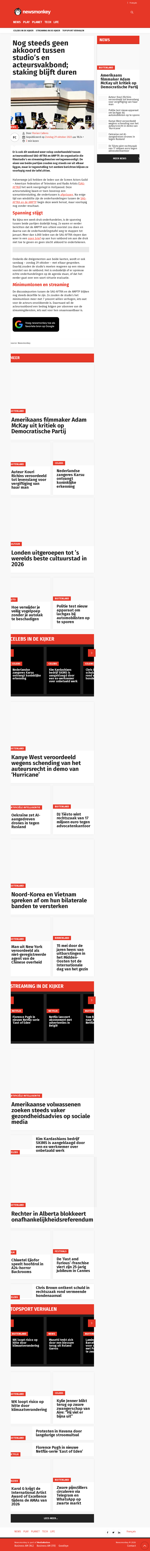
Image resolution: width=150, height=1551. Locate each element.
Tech (48, 22)
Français (133, 3)
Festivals (61, 1248)
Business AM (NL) (24, 1543)
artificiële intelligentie (25, 804)
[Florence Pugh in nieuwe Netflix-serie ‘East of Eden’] (20, 1447)
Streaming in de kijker (48, 30)
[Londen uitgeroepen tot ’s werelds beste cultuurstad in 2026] (51, 519)
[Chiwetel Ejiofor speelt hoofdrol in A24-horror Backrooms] (29, 1240)
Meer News (127, 159)
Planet (37, 22)
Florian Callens (40, 133)
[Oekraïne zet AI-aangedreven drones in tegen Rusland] (29, 795)
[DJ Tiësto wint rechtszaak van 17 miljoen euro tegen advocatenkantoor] (73, 794)
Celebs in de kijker (23, 30)
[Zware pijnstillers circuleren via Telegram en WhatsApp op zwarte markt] (73, 1467)
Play (26, 22)
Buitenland (17, 408)
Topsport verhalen (73, 30)
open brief (34, 238)
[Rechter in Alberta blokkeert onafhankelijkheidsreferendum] (52, 1179)
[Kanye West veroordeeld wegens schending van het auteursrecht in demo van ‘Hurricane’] (51, 723)
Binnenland (62, 935)
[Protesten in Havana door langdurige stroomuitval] (20, 1430)
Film (12, 1249)
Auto (13, 596)
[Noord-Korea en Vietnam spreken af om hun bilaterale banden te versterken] (51, 861)
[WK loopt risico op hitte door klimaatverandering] (29, 1381)
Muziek (14, 1478)
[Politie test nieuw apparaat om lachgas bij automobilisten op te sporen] (73, 586)
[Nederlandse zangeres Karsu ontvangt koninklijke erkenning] (73, 451)
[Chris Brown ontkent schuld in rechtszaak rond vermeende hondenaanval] (20, 1288)
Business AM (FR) (46, 1543)
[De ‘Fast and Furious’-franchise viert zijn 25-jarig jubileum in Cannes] (73, 1239)
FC (14, 137)
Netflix (14, 1451)
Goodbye (63, 1543)
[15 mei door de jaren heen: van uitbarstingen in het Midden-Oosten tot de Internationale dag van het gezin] (73, 925)
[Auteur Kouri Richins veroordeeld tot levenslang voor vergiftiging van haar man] (29, 451)
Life (56, 22)
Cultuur (15, 541)
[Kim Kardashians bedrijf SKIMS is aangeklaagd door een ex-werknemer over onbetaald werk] (20, 1139)
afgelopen (66, 194)
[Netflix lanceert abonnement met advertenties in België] (63, 1001)
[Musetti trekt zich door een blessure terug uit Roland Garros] (63, 1323)
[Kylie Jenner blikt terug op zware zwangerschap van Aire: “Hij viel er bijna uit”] (73, 1381)
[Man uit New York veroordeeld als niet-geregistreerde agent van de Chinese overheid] (29, 926)
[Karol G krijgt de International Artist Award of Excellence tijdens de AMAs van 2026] (29, 1468)
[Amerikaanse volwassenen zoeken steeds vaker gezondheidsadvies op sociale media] (51, 1071)
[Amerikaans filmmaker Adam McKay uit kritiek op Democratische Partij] (51, 386)
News (17, 22)
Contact (131, 1543)
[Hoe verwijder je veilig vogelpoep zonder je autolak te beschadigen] (29, 587)
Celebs (59, 460)
